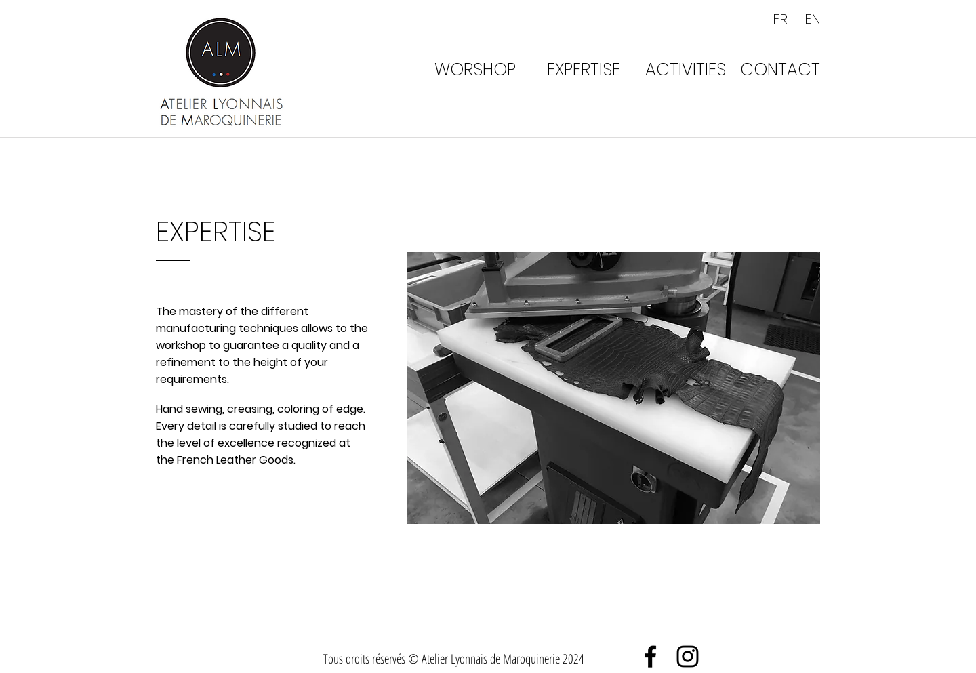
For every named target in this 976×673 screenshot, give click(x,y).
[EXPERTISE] (583, 69)
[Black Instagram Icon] (687, 656)
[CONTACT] (780, 69)
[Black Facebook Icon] (650, 656)
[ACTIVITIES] (685, 69)
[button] (613, 388)
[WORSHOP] (475, 69)
